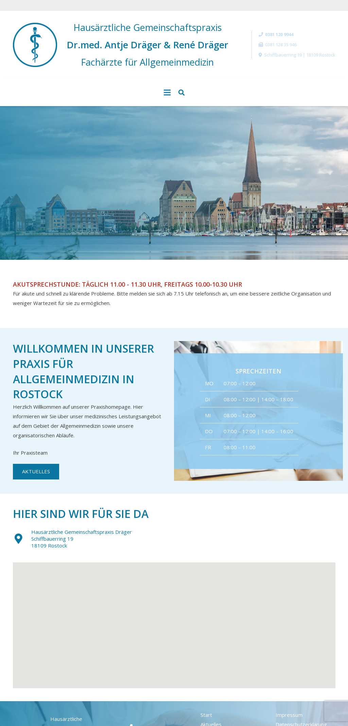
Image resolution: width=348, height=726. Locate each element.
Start (206, 714)
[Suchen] (181, 92)
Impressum (289, 714)
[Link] (35, 45)
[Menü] (167, 92)
